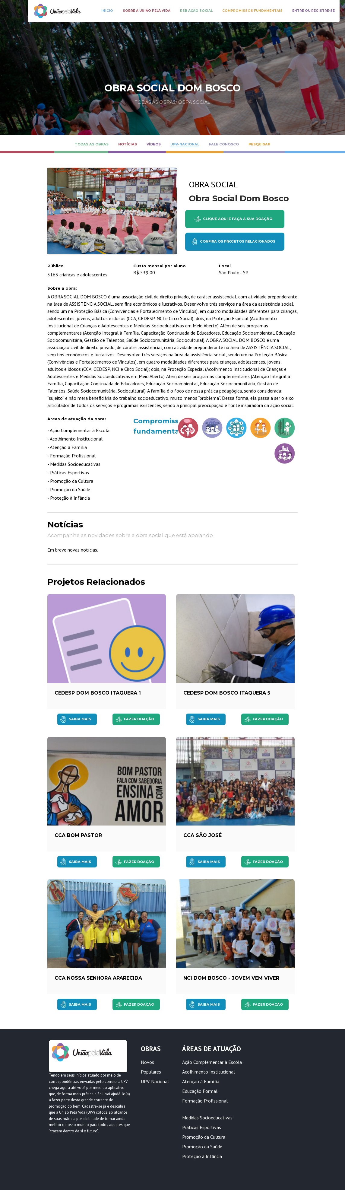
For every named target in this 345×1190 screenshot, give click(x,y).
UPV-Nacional (155, 1081)
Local (225, 266)
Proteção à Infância (202, 1156)
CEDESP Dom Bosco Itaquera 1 (98, 693)
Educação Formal (199, 1091)
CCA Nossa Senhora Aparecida (98, 978)
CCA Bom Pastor (78, 835)
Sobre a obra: (62, 288)
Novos (147, 1062)
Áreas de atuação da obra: (76, 419)
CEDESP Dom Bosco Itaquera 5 (226, 693)
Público (55, 266)
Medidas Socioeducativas (207, 1118)
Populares (151, 1072)
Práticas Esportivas (201, 1127)
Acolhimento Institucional (208, 1072)
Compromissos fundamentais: (149, 426)
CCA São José (202, 835)
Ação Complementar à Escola (212, 1062)
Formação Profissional (205, 1101)
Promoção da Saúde (202, 1147)
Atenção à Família (200, 1081)
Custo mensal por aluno (159, 266)
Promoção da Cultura (203, 1137)
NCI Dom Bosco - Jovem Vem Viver (231, 978)
